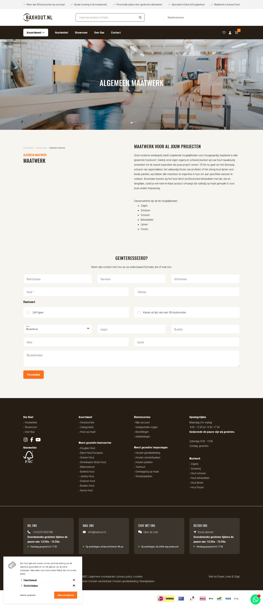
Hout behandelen (200, 478)
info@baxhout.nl (97, 532)
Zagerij (194, 463)
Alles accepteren (66, 595)
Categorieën (87, 427)
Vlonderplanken (144, 476)
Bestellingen (142, 431)
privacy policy (124, 576)
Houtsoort (29, 302)
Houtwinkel (61, 32)
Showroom (81, 32)
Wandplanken (147, 581)
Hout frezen (197, 487)
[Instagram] (25, 439)
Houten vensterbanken (148, 457)
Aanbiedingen (143, 436)
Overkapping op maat (147, 471)
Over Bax (99, 32)
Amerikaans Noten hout (93, 462)
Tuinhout (140, 466)
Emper (220, 576)
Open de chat (150, 532)
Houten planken (144, 462)
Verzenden (33, 374)
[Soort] (57, 329)
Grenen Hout (87, 457)
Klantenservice (176, 17)
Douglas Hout (87, 448)
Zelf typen (38, 312)
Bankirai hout (87, 471)
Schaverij (196, 468)
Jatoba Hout (87, 476)
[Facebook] (32, 439)
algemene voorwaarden (102, 576)
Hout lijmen (197, 482)
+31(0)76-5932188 (43, 532)
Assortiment (34, 32)
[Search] (140, 17)
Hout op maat (87, 431)
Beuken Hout (87, 485)
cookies (138, 576)
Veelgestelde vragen (147, 427)
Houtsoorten (87, 422)
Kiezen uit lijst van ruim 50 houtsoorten (164, 312)
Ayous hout (86, 490)
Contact (116, 32)
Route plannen (206, 532)
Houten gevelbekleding (148, 452)
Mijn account (143, 422)
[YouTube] (38, 439)
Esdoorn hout (87, 481)
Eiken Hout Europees (91, 452)
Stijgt (237, 576)
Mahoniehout (87, 466)
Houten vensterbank (100, 581)
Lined (228, 576)
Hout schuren (198, 473)
